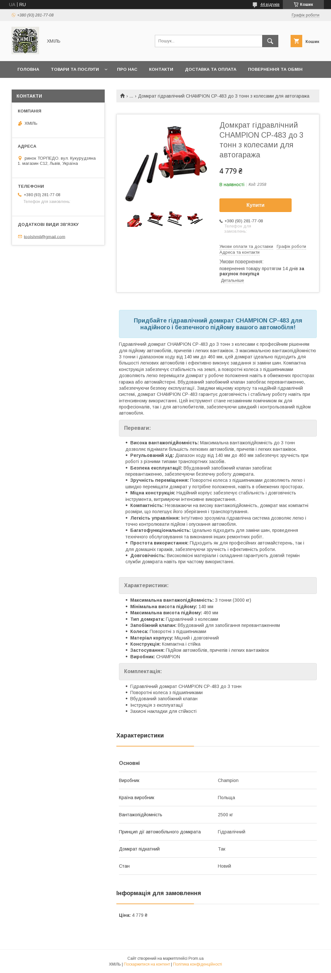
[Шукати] (270, 41)
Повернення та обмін (275, 69)
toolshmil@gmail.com (44, 236)
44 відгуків (270, 4)
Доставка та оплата (210, 69)
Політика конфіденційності (197, 964)
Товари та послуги (75, 69)
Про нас (127, 69)
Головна (28, 69)
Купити (256, 205)
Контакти (161, 69)
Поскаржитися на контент (147, 964)
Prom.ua (196, 958)
